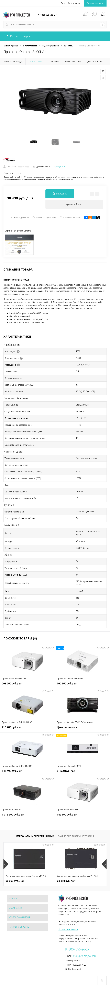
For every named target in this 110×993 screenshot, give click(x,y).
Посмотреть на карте (68, 930)
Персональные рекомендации (35, 836)
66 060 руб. (15, 881)
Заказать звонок (95, 3)
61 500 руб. (82, 773)
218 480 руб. (27, 729)
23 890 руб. (66, 881)
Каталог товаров (17, 36)
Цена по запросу (82, 729)
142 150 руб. (82, 816)
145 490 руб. (27, 773)
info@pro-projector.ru (85, 956)
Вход (63, 3)
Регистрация (74, 3)
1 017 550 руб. (27, 816)
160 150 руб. (82, 685)
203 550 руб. (27, 685)
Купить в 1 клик (74, 204)
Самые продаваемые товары (76, 836)
